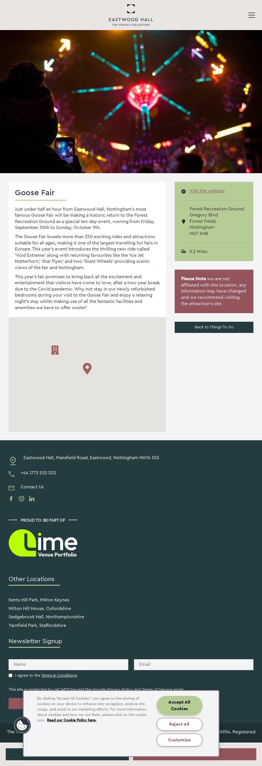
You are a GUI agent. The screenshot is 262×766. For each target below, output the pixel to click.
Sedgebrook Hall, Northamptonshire (46, 617)
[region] (121, 723)
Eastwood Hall (131, 15)
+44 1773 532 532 (38, 473)
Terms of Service (157, 690)
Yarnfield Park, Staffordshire (37, 625)
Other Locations (31, 579)
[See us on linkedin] (31, 498)
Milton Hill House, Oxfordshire (40, 608)
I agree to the (47, 676)
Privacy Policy (120, 690)
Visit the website (207, 191)
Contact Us (32, 487)
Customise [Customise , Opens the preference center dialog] (179, 740)
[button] (22, 725)
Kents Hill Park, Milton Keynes (39, 600)
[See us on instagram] (21, 498)
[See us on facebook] (11, 498)
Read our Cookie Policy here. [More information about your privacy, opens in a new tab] (71, 720)
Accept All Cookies (179, 705)
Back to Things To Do (214, 327)
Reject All (179, 724)
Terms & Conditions (59, 676)
